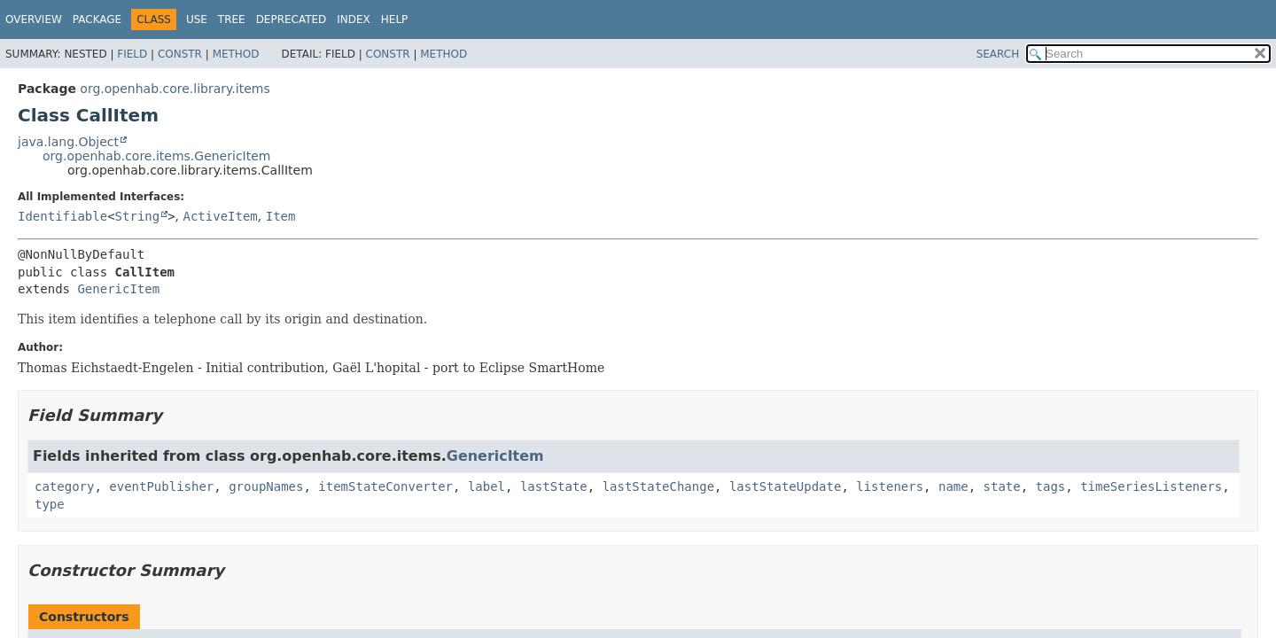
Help (394, 19)
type (50, 504)
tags (1051, 486)
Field (132, 54)
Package (97, 19)
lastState (553, 486)
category (64, 486)
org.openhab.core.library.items (174, 89)
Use (196, 19)
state (1002, 486)
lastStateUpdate (785, 486)
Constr (180, 54)
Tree (231, 19)
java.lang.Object (68, 142)
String (137, 216)
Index (353, 19)
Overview (33, 19)
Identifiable (62, 216)
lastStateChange (658, 486)
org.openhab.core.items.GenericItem (156, 156)
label (486, 486)
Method (236, 54)
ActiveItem (220, 216)
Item (281, 216)
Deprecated (291, 19)
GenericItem (118, 289)
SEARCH (998, 54)
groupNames (266, 486)
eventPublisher (161, 486)
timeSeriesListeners (1151, 486)
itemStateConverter (385, 486)
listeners (889, 486)
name (953, 486)
